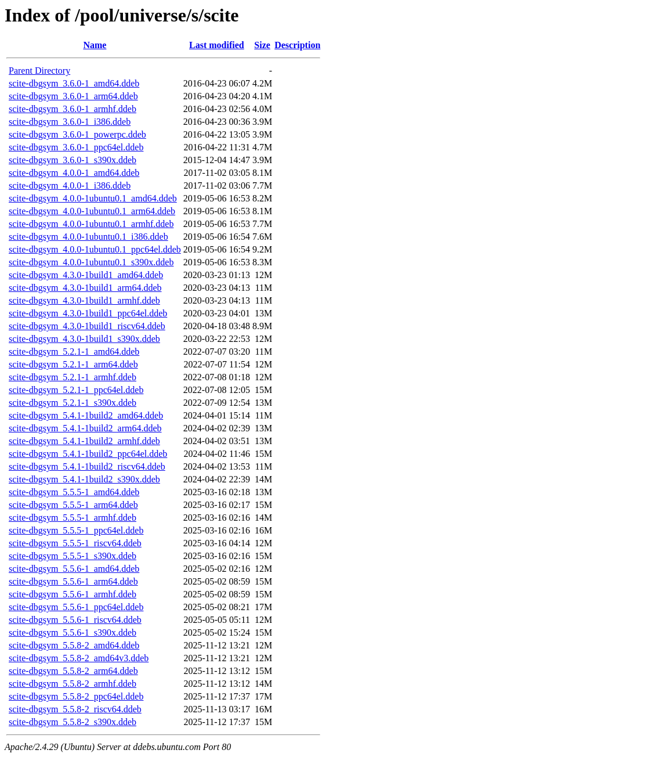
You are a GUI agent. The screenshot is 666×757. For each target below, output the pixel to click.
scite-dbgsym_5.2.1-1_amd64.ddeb (74, 351)
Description (297, 45)
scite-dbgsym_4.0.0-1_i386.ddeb (70, 185)
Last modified (216, 45)
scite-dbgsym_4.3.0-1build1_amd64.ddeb (86, 275)
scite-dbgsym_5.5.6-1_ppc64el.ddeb (76, 607)
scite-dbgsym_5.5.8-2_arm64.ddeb (73, 671)
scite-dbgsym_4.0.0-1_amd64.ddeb (74, 173)
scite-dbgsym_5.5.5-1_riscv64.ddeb (75, 543)
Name (94, 45)
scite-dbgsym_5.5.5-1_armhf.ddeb (72, 517)
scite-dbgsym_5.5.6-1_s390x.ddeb (72, 632)
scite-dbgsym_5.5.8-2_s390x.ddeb (72, 722)
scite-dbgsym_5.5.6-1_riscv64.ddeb (75, 620)
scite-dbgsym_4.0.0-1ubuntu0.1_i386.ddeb (88, 236)
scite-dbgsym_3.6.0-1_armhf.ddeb (72, 109)
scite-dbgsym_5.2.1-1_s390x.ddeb (72, 403)
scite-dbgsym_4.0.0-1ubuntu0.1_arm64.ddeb (92, 211)
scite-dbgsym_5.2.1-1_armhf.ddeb (72, 377)
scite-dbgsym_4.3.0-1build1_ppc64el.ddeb (88, 313)
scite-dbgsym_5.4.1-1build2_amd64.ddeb (86, 415)
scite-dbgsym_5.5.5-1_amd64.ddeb (74, 492)
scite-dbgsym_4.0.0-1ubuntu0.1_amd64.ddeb (93, 198)
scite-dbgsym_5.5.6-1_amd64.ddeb (74, 569)
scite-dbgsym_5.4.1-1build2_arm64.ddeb (85, 428)
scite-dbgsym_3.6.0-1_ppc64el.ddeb (76, 147)
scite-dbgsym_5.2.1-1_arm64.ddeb (73, 364)
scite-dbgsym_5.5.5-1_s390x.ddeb (72, 556)
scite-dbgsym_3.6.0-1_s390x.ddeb (72, 160)
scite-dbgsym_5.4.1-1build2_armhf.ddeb (84, 441)
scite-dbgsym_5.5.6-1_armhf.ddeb (72, 594)
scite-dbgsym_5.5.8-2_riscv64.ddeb (75, 709)
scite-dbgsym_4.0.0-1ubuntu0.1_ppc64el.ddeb (95, 249)
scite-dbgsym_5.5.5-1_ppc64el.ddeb (76, 530)
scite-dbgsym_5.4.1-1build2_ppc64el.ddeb (88, 454)
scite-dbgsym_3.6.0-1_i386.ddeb (70, 122)
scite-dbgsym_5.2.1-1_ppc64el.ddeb (76, 390)
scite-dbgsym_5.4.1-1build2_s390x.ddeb (84, 479)
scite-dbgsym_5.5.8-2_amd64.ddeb (74, 645)
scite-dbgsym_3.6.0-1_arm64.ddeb (73, 96)
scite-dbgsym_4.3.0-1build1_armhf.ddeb (84, 300)
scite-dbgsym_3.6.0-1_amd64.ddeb (74, 83)
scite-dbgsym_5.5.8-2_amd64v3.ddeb (79, 658)
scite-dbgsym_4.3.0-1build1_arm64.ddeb (85, 288)
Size (262, 45)
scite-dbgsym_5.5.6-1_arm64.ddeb (73, 581)
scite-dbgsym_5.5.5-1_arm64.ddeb (73, 505)
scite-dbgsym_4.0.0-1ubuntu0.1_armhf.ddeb (91, 224)
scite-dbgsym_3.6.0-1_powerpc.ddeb (77, 134)
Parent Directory (39, 70)
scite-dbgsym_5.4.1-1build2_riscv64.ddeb (87, 466)
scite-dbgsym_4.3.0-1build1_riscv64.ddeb (87, 326)
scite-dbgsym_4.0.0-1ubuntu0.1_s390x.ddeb (91, 262)
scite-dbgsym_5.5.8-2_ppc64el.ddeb (76, 696)
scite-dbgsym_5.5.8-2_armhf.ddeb (72, 683)
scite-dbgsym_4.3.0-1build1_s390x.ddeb (84, 339)
